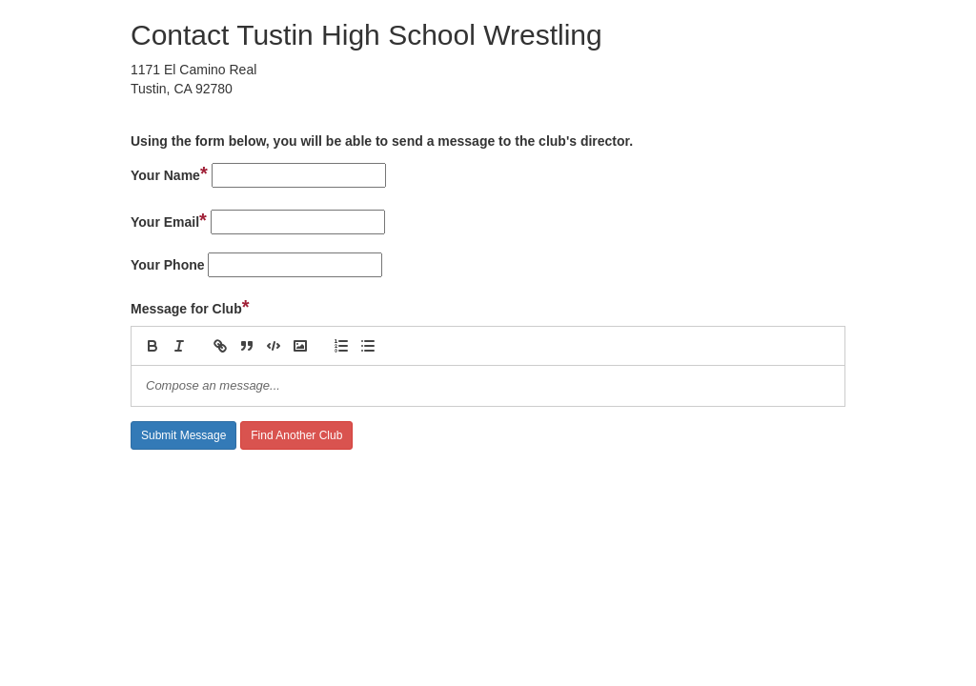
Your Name (169, 173)
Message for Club (190, 306)
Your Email (169, 220)
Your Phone (168, 264)
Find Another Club (296, 435)
